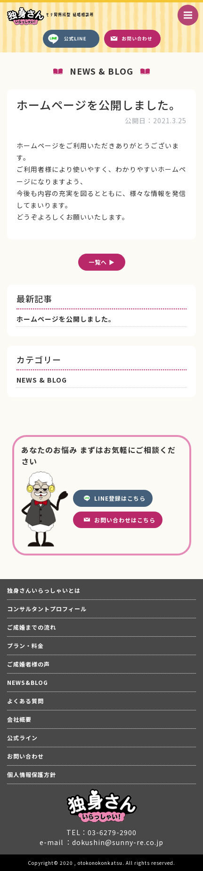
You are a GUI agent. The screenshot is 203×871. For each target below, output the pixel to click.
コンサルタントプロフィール (47, 609)
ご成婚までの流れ (31, 627)
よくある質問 (25, 701)
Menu (191, 10)
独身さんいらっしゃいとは (44, 590)
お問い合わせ (25, 756)
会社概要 (19, 719)
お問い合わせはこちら (124, 520)
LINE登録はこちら (120, 498)
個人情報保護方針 (31, 774)
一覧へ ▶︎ (102, 262)
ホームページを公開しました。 (65, 319)
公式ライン (22, 738)
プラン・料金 (25, 645)
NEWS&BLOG (27, 682)
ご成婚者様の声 (28, 664)
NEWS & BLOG (41, 379)
